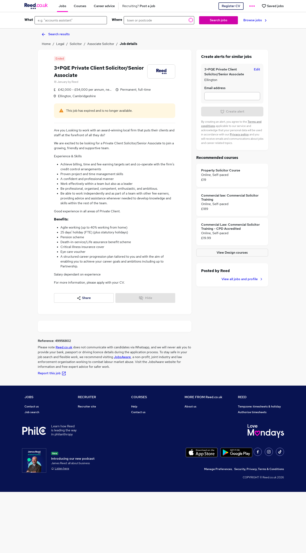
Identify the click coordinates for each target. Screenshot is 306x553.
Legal (60, 44)
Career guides (140, 446)
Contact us (31, 406)
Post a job (84, 412)
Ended (60, 58)
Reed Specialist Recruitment (257, 423)
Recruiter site (87, 406)
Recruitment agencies (92, 423)
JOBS (28, 397)
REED (242, 397)
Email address (215, 88)
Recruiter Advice (89, 429)
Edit (257, 69)
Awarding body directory (148, 440)
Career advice (33, 446)
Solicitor (76, 44)
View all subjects (142, 423)
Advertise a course (143, 452)
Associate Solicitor (100, 44)
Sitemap (30, 474)
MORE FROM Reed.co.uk (203, 397)
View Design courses (232, 252)
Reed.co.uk (64, 347)
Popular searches (36, 440)
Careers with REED (250, 435)
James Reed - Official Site (255, 440)
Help (27, 463)
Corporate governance (200, 423)
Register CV (231, 6)
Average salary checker (40, 457)
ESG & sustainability (251, 457)
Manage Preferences (218, 530)
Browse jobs (255, 20)
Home (46, 44)
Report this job (52, 373)
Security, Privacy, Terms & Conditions (259, 530)
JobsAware (122, 357)
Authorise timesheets (252, 412)
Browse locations (35, 435)
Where (117, 20)
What (28, 20)
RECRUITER (87, 397)
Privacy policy (239, 134)
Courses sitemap (142, 457)
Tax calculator (33, 452)
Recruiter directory (37, 418)
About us (190, 406)
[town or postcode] (159, 20)
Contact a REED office (39, 469)
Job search (31, 412)
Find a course (140, 418)
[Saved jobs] (272, 6)
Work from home (35, 423)
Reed (75, 82)
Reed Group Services (252, 418)
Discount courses (142, 429)
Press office (193, 418)
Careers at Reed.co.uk (199, 412)
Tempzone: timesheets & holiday (259, 406)
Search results (56, 34)
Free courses (139, 435)
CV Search (85, 418)
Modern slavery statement (202, 429)
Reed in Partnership (251, 429)
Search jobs (218, 20)
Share (84, 298)
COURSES (139, 397)
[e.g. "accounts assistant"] (71, 20)
